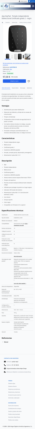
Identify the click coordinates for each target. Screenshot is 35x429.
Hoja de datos (15, 88)
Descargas (22, 88)
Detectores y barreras (14, 392)
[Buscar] (20, 6)
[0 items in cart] (33, 6)
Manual (6, 342)
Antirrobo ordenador (14, 398)
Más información (6, 88)
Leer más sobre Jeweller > (20, 283)
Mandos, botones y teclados (25, 22)
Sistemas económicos (14, 389)
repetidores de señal (19, 225)
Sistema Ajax (14, 22)
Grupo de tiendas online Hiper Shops (17, 368)
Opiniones (29, 88)
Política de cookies (13, 420)
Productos (7, 22)
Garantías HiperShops (14, 417)
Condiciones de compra (14, 408)
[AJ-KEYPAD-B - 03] (21, 56)
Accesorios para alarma (14, 395)
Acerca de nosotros (13, 405)
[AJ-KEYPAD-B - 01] (7, 56)
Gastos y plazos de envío (15, 411)
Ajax (11, 69)
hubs (26, 223)
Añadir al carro (14, 81)
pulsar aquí (15, 361)
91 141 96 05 (15, 365)
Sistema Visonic (12, 386)
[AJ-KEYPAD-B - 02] (14, 56)
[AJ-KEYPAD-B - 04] (27, 56)
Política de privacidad (14, 414)
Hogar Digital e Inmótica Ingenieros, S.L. (21, 426)
